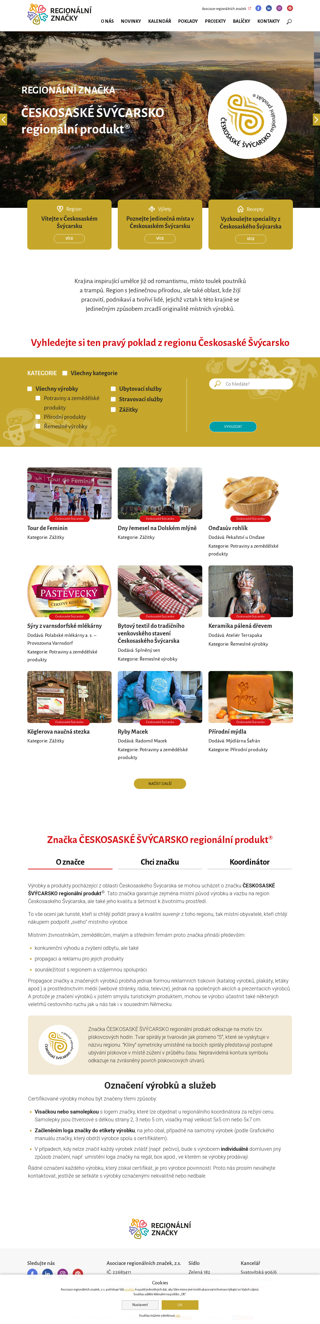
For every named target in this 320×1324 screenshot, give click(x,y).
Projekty (215, 21)
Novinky (131, 21)
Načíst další (160, 784)
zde (177, 1315)
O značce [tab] (70, 862)
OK (180, 1305)
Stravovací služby (141, 399)
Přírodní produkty (65, 417)
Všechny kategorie (94, 373)
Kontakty (268, 21)
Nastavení (140, 1305)
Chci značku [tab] (160, 862)
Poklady (188, 21)
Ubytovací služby (140, 389)
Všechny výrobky (57, 389)
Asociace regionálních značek (224, 9)
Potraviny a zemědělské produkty (71, 402)
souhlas (129, 1289)
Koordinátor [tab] (250, 862)
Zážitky (128, 410)
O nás (107, 21)
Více (69, 238)
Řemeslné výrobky (65, 426)
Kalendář (159, 21)
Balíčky (241, 21)
